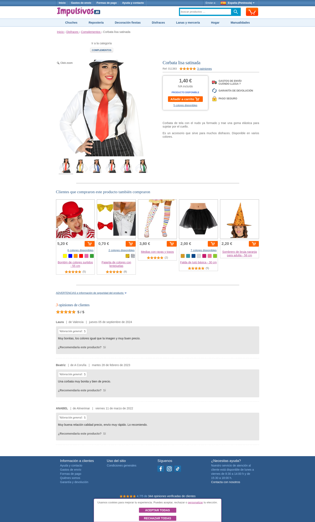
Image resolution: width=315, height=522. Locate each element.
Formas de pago (107, 2)
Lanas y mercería (188, 22)
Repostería (96, 22)
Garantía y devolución (74, 482)
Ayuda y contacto (133, 2)
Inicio (62, 2)
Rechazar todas (157, 518)
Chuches (71, 22)
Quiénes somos (70, 478)
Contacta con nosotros (225, 482)
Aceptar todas (157, 510)
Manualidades (240, 22)
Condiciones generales (121, 465)
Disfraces (158, 22)
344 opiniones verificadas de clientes (172, 496)
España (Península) (237, 2)
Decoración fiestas (128, 22)
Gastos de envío (81, 2)
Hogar (215, 22)
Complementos (101, 50)
